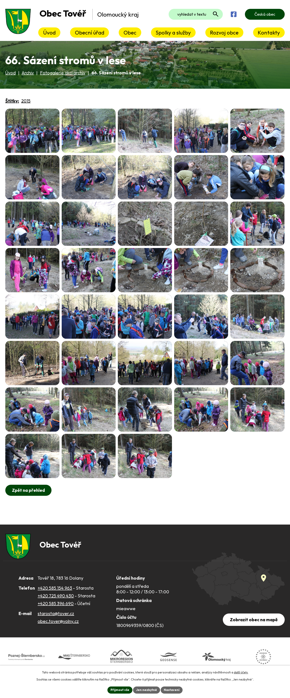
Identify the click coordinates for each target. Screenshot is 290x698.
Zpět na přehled (28, 490)
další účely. (241, 672)
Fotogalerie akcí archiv (62, 72)
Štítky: (12, 101)
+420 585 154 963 (55, 588)
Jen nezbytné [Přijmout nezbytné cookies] (146, 690)
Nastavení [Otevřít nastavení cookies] (171, 690)
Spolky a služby (173, 32)
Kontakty (269, 32)
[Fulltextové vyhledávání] (196, 14)
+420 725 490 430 (56, 595)
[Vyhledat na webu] (215, 14)
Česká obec (264, 14)
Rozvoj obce (224, 32)
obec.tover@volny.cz (58, 621)
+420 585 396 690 (56, 603)
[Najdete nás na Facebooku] (234, 14)
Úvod (49, 32)
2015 (26, 101)
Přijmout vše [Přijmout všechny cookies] (120, 690)
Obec (130, 32)
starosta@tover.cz (56, 613)
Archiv (28, 72)
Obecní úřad (89, 32)
